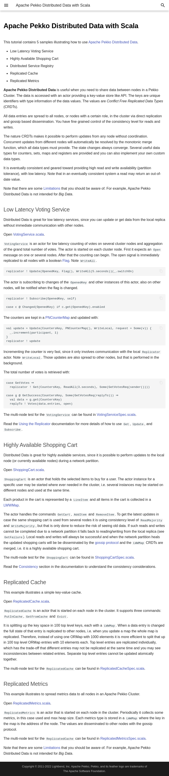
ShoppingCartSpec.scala (114, 557)
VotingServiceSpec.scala (116, 414)
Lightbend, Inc (61, 766)
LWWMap (11, 505)
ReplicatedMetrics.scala (31, 703)
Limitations (51, 188)
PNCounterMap (57, 317)
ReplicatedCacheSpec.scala (122, 668)
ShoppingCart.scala (28, 470)
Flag (65, 260)
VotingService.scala (28, 234)
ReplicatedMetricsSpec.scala (122, 738)
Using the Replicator (34, 424)
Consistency (28, 567)
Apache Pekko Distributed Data (112, 42)
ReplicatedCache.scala (31, 601)
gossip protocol (107, 543)
